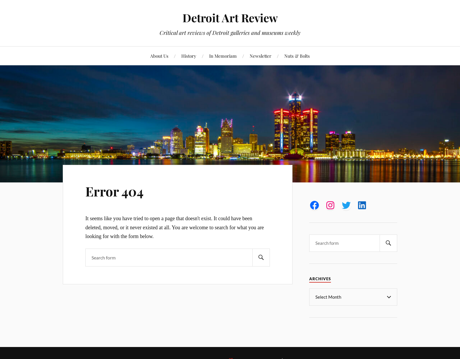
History (188, 56)
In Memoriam (223, 56)
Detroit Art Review (230, 17)
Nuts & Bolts (297, 56)
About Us (159, 56)
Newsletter (260, 56)
